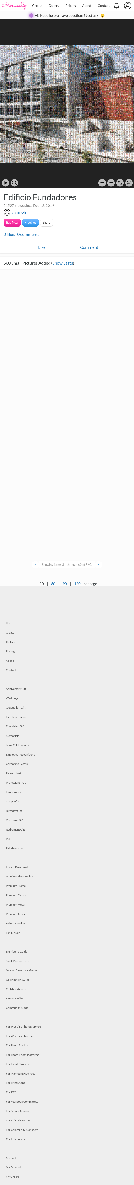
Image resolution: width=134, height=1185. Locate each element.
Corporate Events (17, 764)
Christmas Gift (15, 820)
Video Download (16, 923)
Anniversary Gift (16, 689)
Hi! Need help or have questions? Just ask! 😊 (70, 15)
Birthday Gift (14, 811)
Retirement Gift (15, 829)
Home (9, 623)
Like (41, 247)
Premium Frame (16, 886)
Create (37, 6)
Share (46, 222)
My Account (13, 1167)
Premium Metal (15, 904)
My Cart (11, 1158)
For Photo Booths (17, 1045)
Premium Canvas (16, 895)
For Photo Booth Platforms (22, 1054)
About (86, 6)
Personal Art (13, 773)
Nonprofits (13, 801)
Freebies (30, 222)
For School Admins (17, 1111)
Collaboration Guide (18, 989)
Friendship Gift (15, 726)
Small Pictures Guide (18, 961)
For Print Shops (15, 1083)
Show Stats (62, 263)
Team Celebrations (17, 745)
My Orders (12, 1176)
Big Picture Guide (16, 951)
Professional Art (16, 782)
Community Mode (17, 1008)
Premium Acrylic (16, 914)
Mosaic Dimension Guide (21, 970)
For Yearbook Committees (22, 1101)
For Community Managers (22, 1130)
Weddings (12, 698)
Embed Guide (14, 998)
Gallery (54, 6)
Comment (89, 247)
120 (77, 583)
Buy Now (12, 222)
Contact (104, 6)
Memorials (12, 735)
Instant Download (17, 867)
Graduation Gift (15, 707)
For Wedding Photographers (23, 1026)
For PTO (11, 1092)
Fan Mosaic (13, 932)
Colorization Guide (17, 979)
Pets (8, 839)
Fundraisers (13, 792)
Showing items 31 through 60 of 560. (67, 564)
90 (65, 583)
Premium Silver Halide (19, 876)
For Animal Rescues (18, 1120)
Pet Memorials (15, 848)
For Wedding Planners (19, 1036)
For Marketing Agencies (20, 1073)
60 (53, 583)
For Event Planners (17, 1064)
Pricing (70, 6)
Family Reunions (16, 717)
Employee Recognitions (20, 754)
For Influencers (15, 1139)
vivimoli (18, 212)
